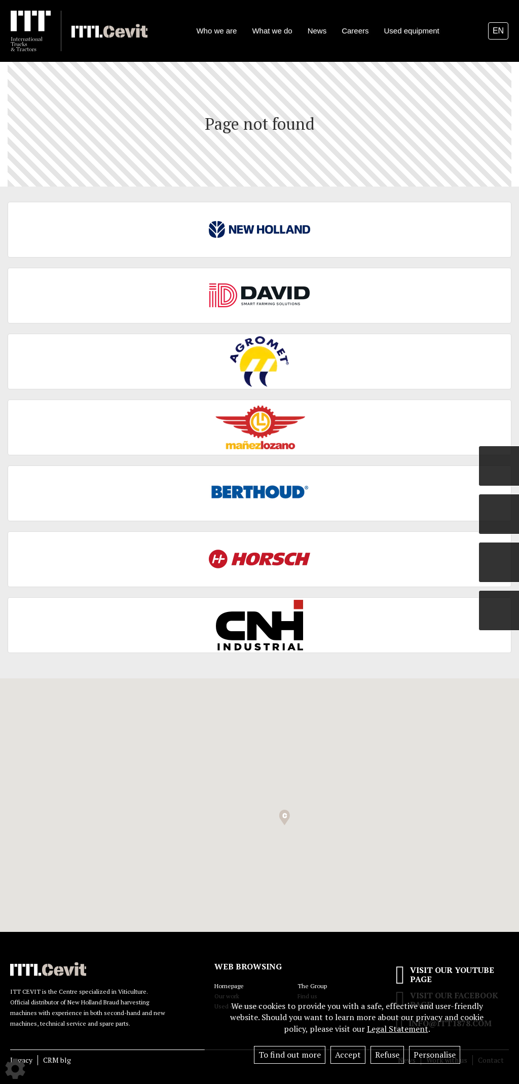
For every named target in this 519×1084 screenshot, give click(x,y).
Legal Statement (397, 1028)
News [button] (317, 30)
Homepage (229, 986)
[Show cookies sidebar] (15, 1069)
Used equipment (411, 30)
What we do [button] (272, 30)
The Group (312, 986)
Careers (355, 30)
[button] (284, 817)
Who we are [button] (216, 30)
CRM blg (57, 1060)
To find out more (289, 1054)
